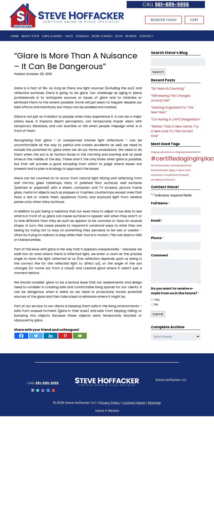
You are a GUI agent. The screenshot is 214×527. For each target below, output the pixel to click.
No (156, 304)
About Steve (30, 36)
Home (15, 36)
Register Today (163, 20)
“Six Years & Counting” (168, 88)
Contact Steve (134, 402)
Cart (194, 20)
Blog (119, 36)
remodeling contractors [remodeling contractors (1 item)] (163, 179)
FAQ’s (69, 36)
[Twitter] (36, 336)
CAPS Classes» (52, 36)
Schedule (82, 36)
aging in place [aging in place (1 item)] (176, 170)
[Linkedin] (51, 336)
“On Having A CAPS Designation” (175, 119)
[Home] (66, 28)
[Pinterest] (65, 336)
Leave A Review (107, 410)
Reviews (131, 36)
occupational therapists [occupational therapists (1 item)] (176, 174)
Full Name (160, 203)
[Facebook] (21, 336)
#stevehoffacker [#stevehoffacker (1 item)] (159, 170)
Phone (157, 238)
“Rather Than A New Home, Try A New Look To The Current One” (175, 131)
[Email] (80, 336)
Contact (146, 36)
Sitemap (154, 402)
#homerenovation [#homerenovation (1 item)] (160, 165)
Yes (157, 299)
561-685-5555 (172, 4)
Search (158, 72)
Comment (159, 255)
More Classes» (102, 36)
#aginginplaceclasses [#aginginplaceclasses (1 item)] (162, 152)
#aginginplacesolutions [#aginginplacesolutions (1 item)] (187, 152)
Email (156, 220)
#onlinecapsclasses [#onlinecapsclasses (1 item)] (181, 165)
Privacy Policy (109, 402)
